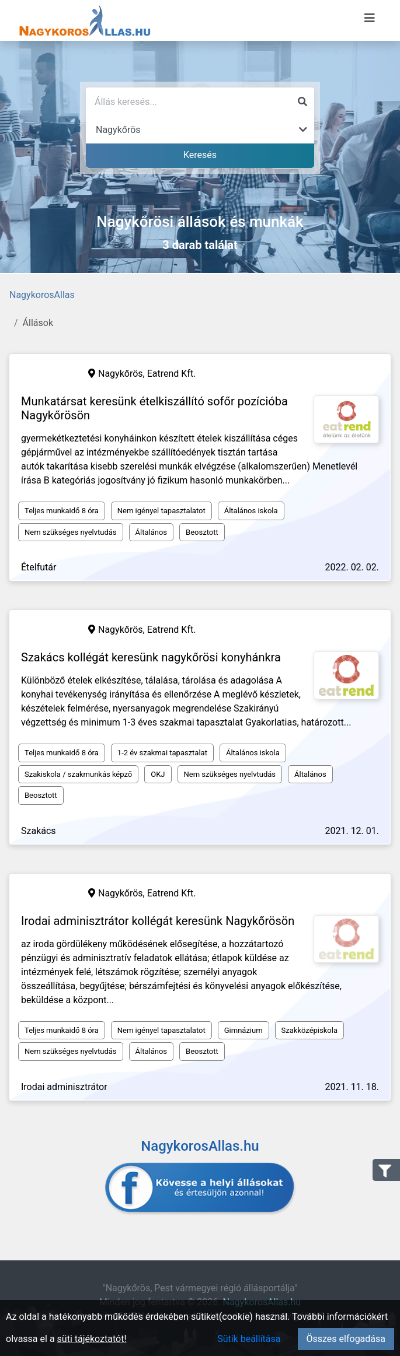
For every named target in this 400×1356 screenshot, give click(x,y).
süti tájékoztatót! (92, 1338)
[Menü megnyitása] (369, 18)
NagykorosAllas (42, 294)
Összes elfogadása (346, 1338)
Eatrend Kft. (171, 373)
